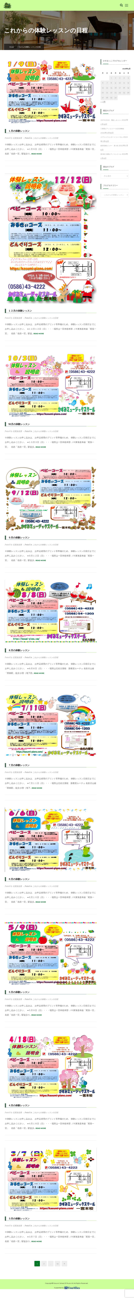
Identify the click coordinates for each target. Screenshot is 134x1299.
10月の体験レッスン (19, 424)
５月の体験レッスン (19, 992)
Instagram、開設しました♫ (110, 120)
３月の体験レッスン (19, 1218)
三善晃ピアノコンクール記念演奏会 (112, 129)
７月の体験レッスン (19, 765)
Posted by (13, 138)
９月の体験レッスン (19, 537)
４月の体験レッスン (19, 1105)
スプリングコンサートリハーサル (111, 137)
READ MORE (36, 154)
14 (57, 1264)
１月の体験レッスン (19, 131)
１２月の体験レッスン (20, 310)
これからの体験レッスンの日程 (45, 138)
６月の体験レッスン (19, 879)
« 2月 (103, 102)
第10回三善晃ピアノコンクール (110, 154)
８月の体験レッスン (19, 650)
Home (11, 47)
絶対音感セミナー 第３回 (109, 146)
